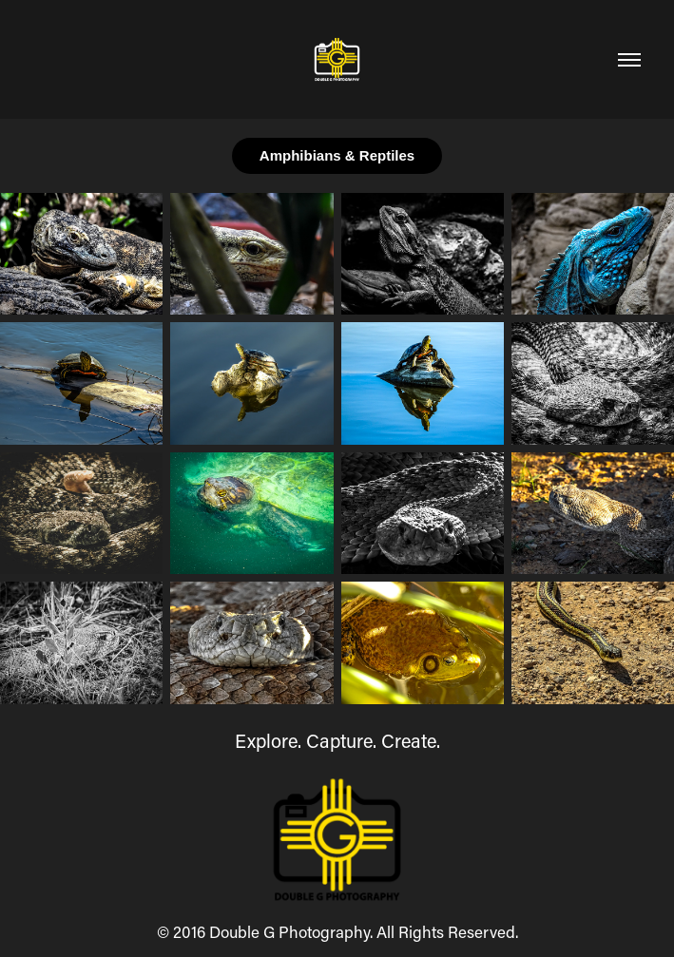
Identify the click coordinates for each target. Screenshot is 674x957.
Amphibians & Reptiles (337, 155)
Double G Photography (289, 931)
